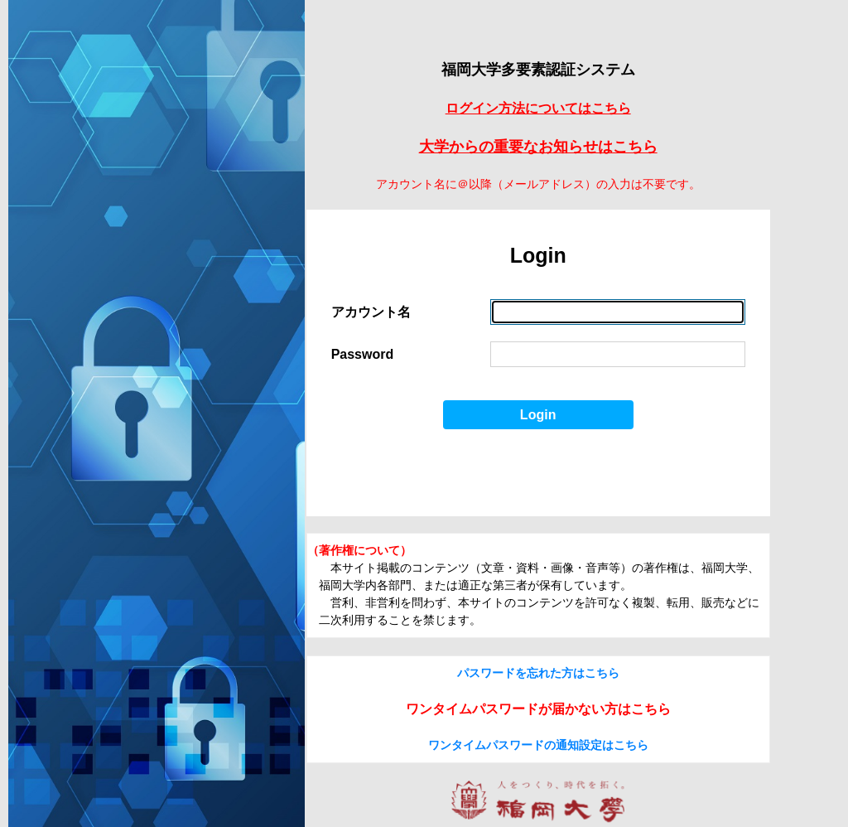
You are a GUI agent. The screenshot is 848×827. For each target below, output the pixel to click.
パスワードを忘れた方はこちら (538, 672)
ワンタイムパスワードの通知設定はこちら (538, 745)
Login (538, 415)
